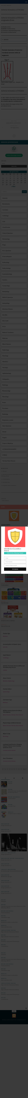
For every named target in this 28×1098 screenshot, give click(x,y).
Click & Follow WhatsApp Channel (15, 553)
